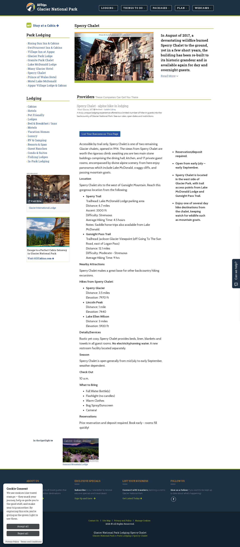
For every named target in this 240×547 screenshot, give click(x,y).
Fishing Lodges (38, 157)
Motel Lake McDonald (42, 81)
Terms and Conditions (31, 543)
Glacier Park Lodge (40, 56)
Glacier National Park (57, 8)
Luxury (32, 136)
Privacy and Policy (122, 520)
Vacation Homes (38, 132)
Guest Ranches (37, 148)
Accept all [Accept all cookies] (23, 528)
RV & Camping (37, 140)
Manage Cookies (143, 520)
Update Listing (110, 109)
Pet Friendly (36, 115)
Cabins (32, 106)
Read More (169, 76)
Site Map (106, 520)
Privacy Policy (12, 543)
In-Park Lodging (38, 161)
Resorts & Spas (37, 144)
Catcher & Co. (125, 35)
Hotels (32, 110)
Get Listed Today (132, 498)
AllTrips (42, 5)
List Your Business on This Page (100, 133)
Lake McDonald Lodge (42, 64)
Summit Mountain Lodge (75, 464)
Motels (32, 127)
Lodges (32, 119)
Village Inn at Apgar (41, 51)
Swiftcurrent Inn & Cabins (45, 47)
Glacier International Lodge (42, 207)
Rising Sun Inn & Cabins (43, 43)
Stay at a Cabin (46, 25)
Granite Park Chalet (41, 60)
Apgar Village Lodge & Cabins (47, 85)
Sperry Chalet (37, 72)
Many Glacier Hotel (40, 68)
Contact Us (93, 520)
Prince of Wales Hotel (42, 77)
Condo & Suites (37, 153)
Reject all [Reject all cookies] (23, 535)
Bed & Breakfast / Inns (42, 123)
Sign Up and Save (85, 498)
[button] (80, 57)
